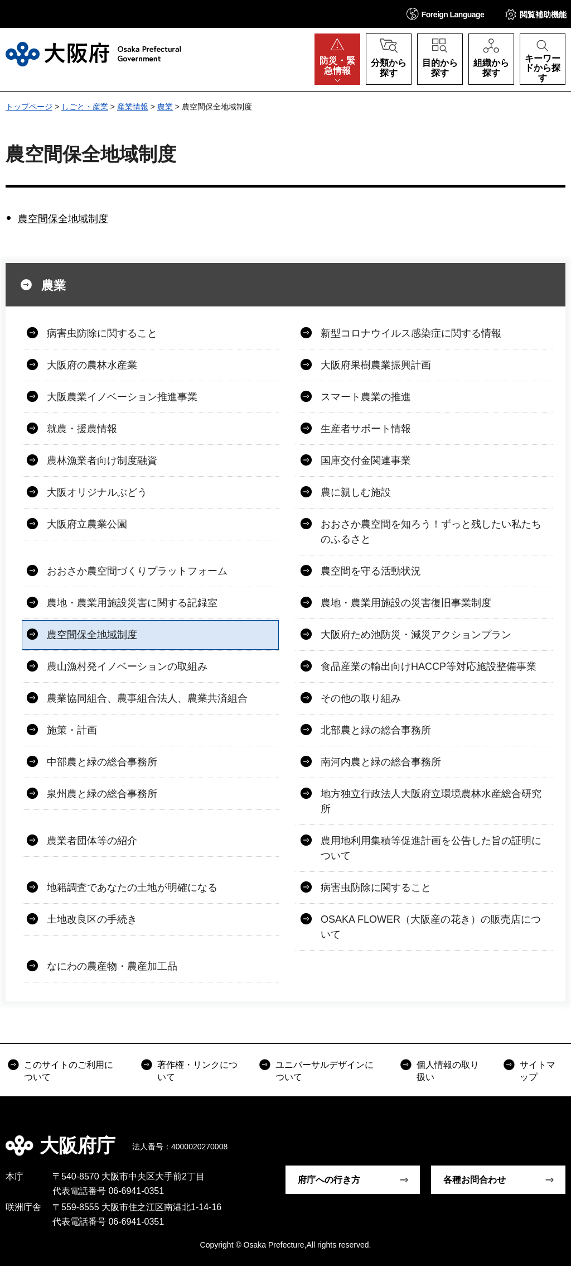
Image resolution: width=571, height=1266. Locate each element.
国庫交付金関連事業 (366, 460)
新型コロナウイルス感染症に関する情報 (411, 333)
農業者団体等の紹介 (92, 840)
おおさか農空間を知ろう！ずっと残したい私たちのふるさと (431, 532)
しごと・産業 (84, 106)
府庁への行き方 (329, 1180)
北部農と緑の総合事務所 (376, 730)
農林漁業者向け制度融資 (102, 460)
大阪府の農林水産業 (92, 365)
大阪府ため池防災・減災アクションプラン (416, 634)
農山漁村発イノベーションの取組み (127, 666)
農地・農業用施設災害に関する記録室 (132, 602)
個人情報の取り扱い (448, 1071)
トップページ (29, 106)
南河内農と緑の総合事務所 (381, 762)
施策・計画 (72, 730)
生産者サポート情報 (366, 428)
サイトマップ (537, 1071)
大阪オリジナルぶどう (97, 492)
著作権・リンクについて (197, 1071)
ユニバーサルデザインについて (324, 1071)
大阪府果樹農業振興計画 (376, 365)
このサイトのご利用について (68, 1071)
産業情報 (132, 106)
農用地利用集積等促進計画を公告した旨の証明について (431, 848)
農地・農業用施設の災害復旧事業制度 (406, 602)
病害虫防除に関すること (102, 333)
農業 (165, 106)
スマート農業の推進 (366, 396)
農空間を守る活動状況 (371, 571)
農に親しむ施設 (356, 492)
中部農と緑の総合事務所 (102, 762)
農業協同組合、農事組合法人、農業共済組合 (147, 698)
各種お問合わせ (474, 1180)
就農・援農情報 (82, 428)
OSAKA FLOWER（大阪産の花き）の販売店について (431, 927)
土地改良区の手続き (92, 919)
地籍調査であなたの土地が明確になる (132, 887)
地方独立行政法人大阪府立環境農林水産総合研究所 (431, 801)
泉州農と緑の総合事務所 (102, 793)
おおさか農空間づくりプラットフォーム (137, 571)
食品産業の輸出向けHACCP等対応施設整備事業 (428, 666)
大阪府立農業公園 (87, 524)
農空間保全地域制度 (63, 218)
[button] (445, 13)
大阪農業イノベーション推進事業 (122, 396)
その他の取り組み (361, 698)
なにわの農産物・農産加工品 (112, 966)
